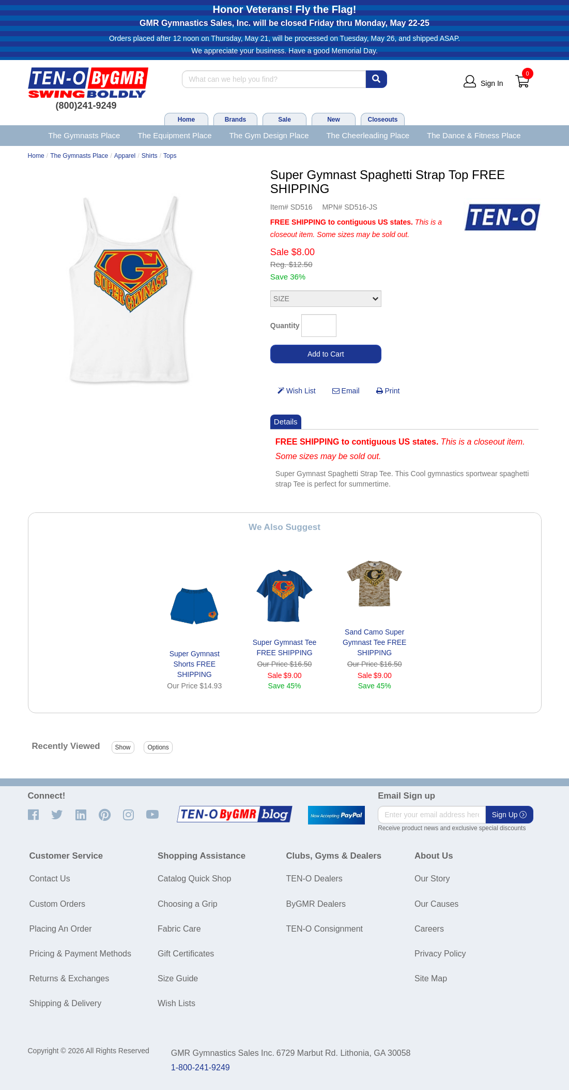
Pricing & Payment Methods (80, 953)
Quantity (285, 325)
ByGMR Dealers (316, 904)
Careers (429, 928)
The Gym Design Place (269, 135)
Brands (235, 119)
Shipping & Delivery (65, 1003)
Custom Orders (57, 904)
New (333, 119)
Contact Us (49, 878)
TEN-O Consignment (324, 928)
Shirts (150, 155)
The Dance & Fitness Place (474, 135)
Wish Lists (176, 1003)
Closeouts (382, 119)
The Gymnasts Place (84, 135)
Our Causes (436, 904)
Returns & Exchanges (69, 978)
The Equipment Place (174, 135)
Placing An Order (60, 928)
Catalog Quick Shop (194, 878)
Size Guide (178, 978)
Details (286, 421)
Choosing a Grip (188, 904)
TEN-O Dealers (314, 878)
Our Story (432, 878)
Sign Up (509, 815)
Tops (170, 155)
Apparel (125, 155)
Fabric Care (179, 928)
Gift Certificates (186, 953)
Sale (284, 119)
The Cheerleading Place (367, 135)
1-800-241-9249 (200, 1067)
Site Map (430, 978)
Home (186, 119)
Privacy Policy (440, 953)
